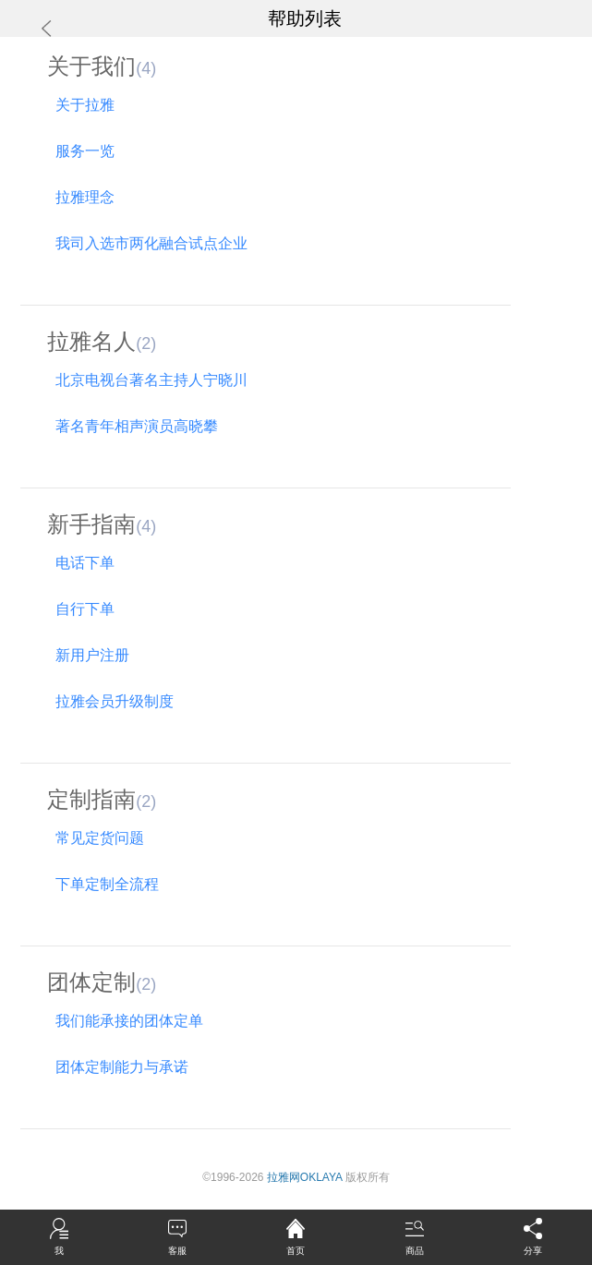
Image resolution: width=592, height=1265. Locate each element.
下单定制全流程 (103, 884)
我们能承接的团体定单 (125, 1021)
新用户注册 (88, 655)
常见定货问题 (95, 838)
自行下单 (81, 609)
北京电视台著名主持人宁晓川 (147, 380)
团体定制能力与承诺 (117, 1067)
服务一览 (81, 151)
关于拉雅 (81, 105)
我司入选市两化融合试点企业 (147, 243)
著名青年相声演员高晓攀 (132, 426)
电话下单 (81, 563)
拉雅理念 (81, 197)
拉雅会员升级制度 (110, 701)
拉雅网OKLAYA (305, 1177)
